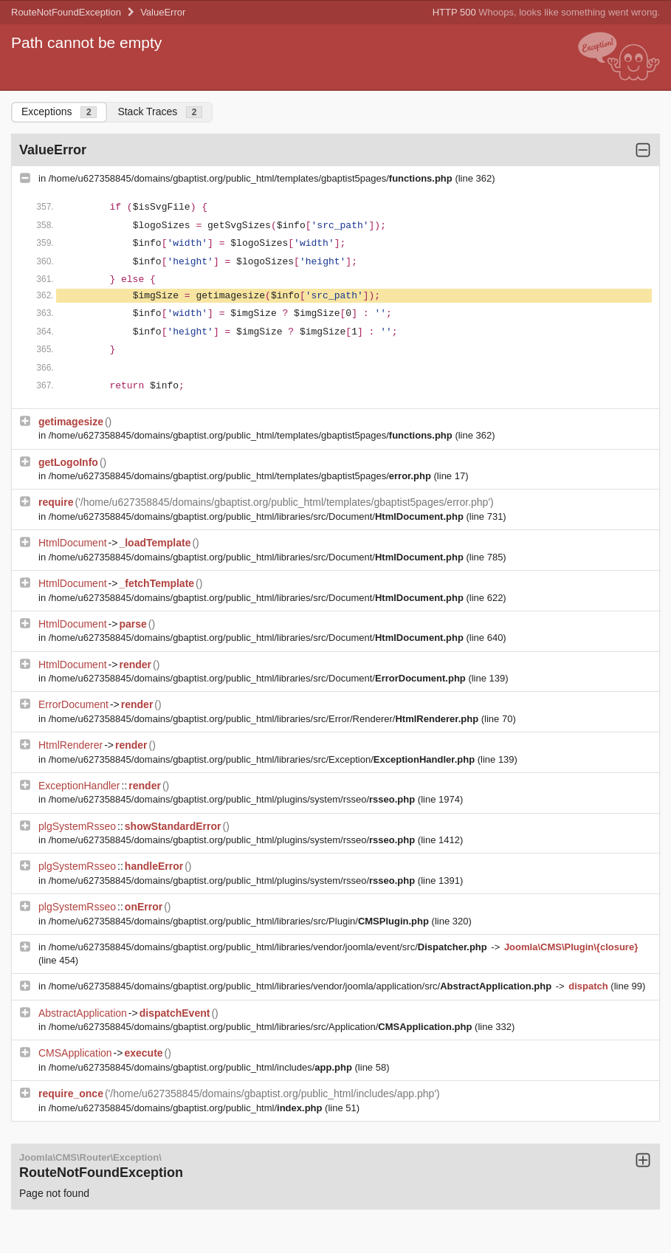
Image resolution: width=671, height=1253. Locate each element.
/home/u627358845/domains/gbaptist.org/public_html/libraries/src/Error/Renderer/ (265, 718)
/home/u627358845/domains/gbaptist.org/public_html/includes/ (202, 1067)
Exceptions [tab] (59, 112)
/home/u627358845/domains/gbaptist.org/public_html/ (187, 1107)
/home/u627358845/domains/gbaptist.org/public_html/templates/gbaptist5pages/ (252, 178)
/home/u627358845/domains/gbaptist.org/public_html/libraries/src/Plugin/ (240, 921)
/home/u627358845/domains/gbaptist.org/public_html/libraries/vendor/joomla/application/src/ (301, 986)
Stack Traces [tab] (159, 112)
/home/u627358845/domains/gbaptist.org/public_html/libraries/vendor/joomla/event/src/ (269, 946)
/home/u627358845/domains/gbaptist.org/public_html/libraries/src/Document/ (258, 516)
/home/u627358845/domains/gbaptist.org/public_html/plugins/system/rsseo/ (233, 799)
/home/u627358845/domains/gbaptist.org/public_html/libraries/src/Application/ (262, 1026)
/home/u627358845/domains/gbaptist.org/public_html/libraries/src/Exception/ (263, 759)
